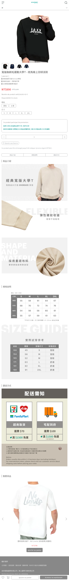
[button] (66, 504)
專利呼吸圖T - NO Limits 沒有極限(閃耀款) (49, 512)
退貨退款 (11, 535)
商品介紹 (12, 155)
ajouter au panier (25, 577)
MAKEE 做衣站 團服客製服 (37, 535)
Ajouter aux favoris (10, 143)
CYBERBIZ (48, 572)
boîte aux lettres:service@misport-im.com (17, 547)
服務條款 (25, 535)
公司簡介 (4, 535)
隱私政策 (18, 535)
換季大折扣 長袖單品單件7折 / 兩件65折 (16, 126)
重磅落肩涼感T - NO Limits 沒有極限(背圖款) (20, 512)
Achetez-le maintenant (53, 577)
